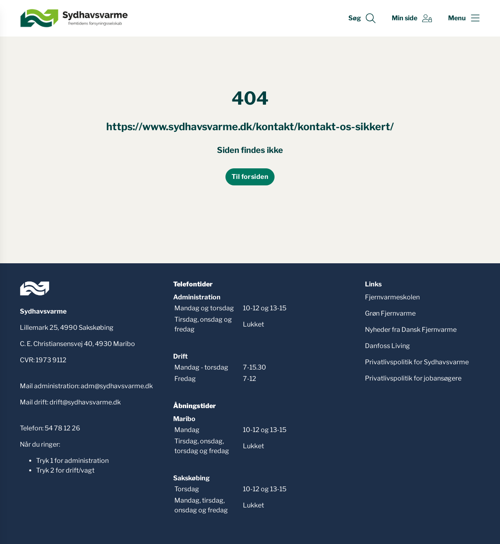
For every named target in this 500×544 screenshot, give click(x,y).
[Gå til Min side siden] (412, 18)
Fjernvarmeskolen (392, 297)
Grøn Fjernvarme (390, 313)
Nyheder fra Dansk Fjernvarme (411, 329)
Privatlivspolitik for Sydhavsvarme (417, 362)
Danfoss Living (387, 346)
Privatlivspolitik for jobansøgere (413, 378)
